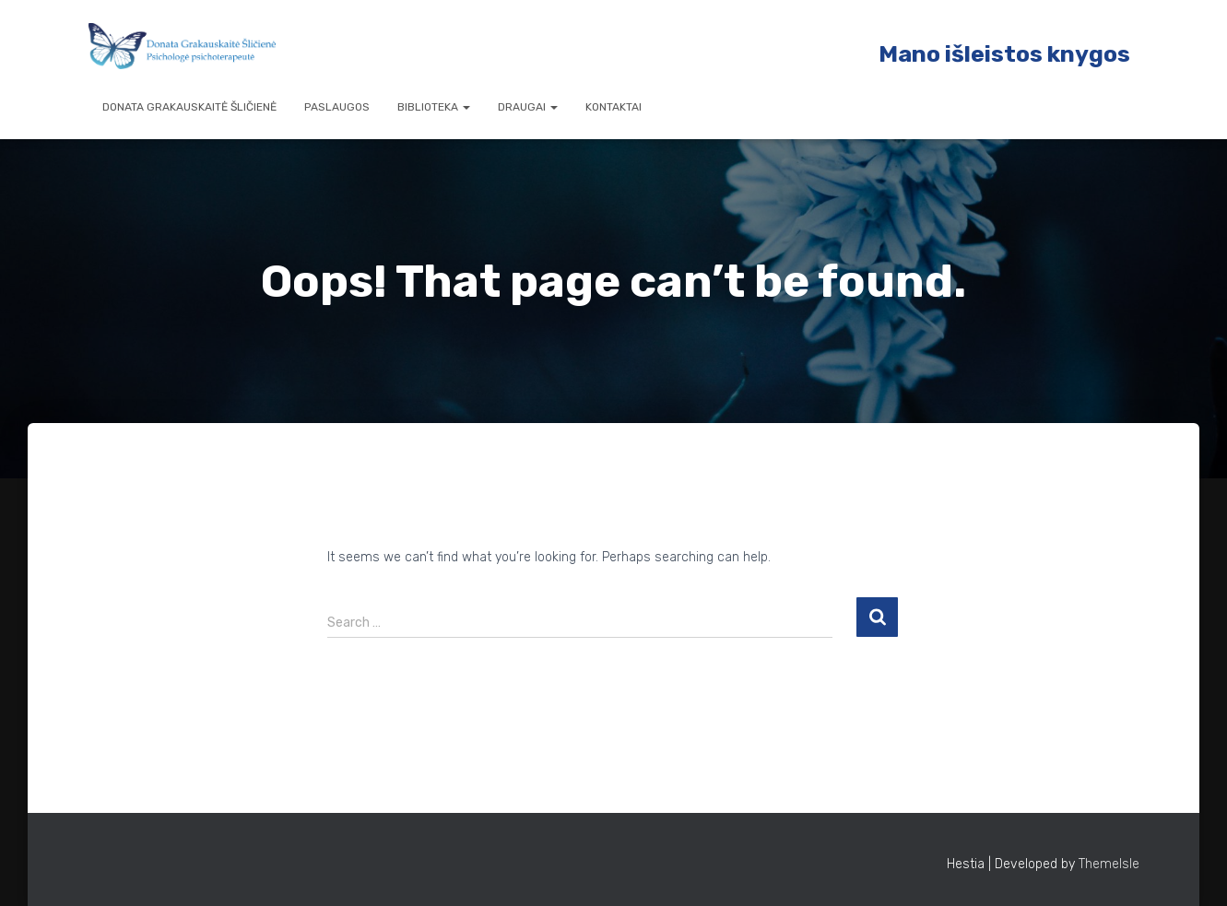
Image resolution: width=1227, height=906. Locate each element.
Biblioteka (433, 106)
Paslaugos (337, 106)
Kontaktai (613, 106)
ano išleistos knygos (1014, 54)
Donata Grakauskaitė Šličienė (189, 106)
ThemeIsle (1109, 864)
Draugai (528, 106)
